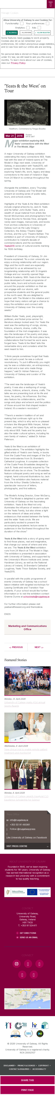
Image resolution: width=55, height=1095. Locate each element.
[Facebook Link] (28, 964)
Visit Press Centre (16, 846)
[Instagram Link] (16, 964)
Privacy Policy (18, 63)
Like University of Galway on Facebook (26, 837)
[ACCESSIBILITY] (39, 1069)
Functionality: (12, 23)
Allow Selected (43, 32)
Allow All (13, 32)
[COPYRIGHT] (44, 1065)
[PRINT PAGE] (27, 1090)
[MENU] (51, 4)
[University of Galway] (14, 73)
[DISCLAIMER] (10, 1065)
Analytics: (20, 27)
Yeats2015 (9, 245)
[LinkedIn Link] (22, 975)
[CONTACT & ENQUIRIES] (20, 1069)
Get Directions (28, 933)
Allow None (26, 32)
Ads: (34, 27)
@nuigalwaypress (26, 829)
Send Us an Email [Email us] (29, 937)
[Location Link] (27, 1007)
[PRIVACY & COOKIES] (28, 1065)
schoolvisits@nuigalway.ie (36, 596)
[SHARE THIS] (27, 1080)
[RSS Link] (34, 975)
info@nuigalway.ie (19, 820)
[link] (8, 1025)
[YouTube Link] (39, 964)
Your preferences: (35, 23)
